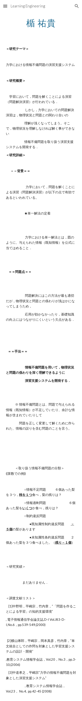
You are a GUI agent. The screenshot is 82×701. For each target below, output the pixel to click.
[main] (41, 22)
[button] (5, 6)
